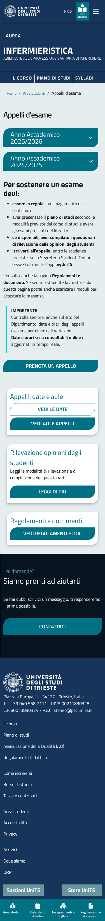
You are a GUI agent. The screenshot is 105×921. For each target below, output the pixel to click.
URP (7, 872)
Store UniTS (81, 890)
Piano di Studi (54, 78)
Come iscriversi (17, 773)
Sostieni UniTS (23, 890)
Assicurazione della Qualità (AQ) (33, 746)
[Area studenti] (82, 11)
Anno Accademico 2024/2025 (52, 161)
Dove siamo (14, 860)
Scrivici (10, 849)
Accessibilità (15, 822)
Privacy (10, 833)
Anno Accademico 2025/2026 (52, 137)
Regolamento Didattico (25, 757)
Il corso (21, 78)
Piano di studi (16, 735)
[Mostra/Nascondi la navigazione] (96, 11)
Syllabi (84, 78)
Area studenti (34, 93)
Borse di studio (17, 784)
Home (12, 93)
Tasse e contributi (20, 795)
